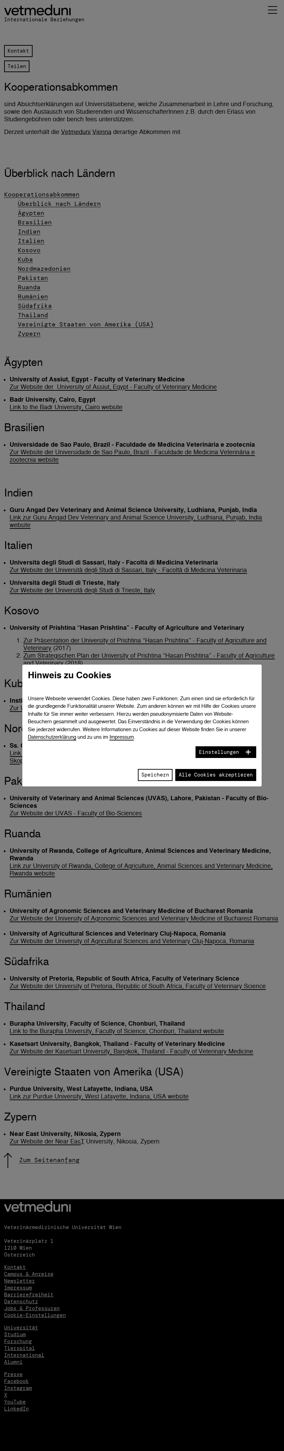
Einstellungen (219, 752)
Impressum (121, 737)
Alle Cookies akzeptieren (216, 774)
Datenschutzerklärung (52, 737)
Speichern (155, 774)
